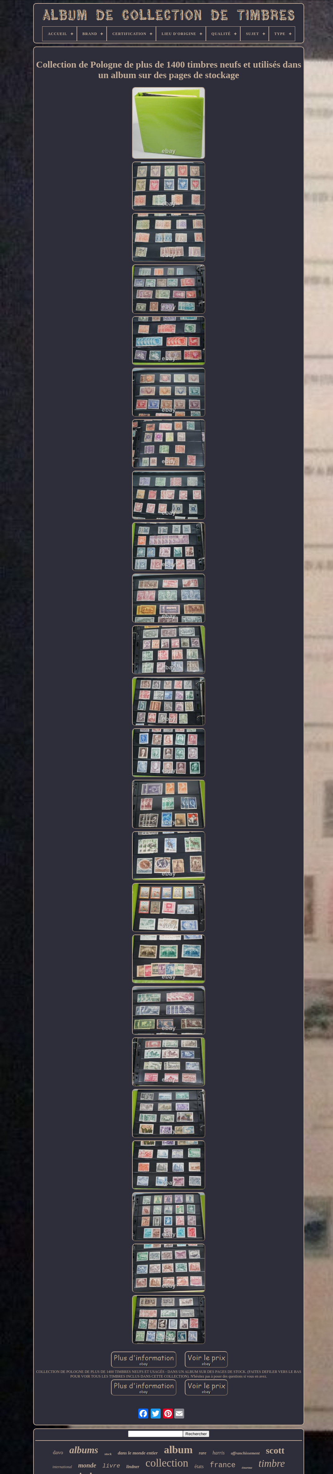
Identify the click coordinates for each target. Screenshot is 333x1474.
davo (58, 1452)
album (178, 1449)
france (223, 1465)
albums (83, 1450)
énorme (247, 1467)
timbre (272, 1463)
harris (218, 1452)
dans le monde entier (138, 1452)
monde (87, 1465)
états (198, 1466)
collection (166, 1463)
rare (202, 1453)
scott (275, 1450)
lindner (132, 1466)
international (62, 1467)
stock (108, 1454)
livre (111, 1466)
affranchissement (245, 1453)
